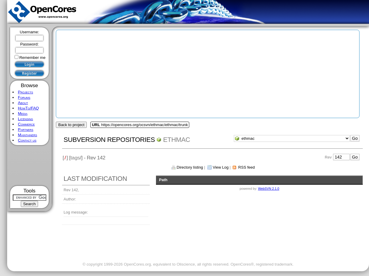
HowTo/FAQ (28, 108)
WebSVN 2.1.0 (268, 188)
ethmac (176, 139)
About (23, 103)
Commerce (26, 124)
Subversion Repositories (109, 139)
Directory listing (190, 167)
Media (22, 113)
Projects (25, 92)
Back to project (71, 125)
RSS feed (246, 167)
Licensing (25, 119)
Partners (25, 129)
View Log (220, 167)
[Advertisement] (29, 165)
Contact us (27, 140)
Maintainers (27, 135)
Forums (24, 97)
